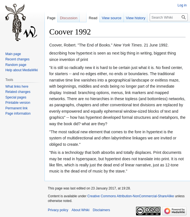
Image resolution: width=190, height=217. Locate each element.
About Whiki (80, 210)
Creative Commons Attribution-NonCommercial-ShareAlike (130, 196)
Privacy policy (58, 210)
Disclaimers (101, 210)
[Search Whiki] (169, 17)
